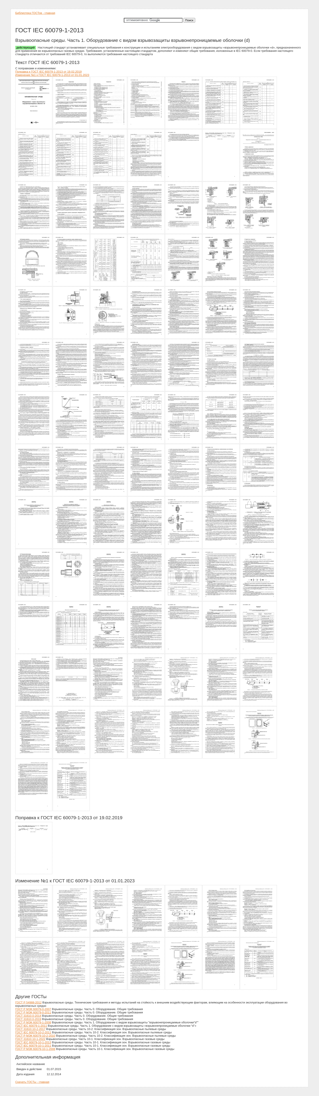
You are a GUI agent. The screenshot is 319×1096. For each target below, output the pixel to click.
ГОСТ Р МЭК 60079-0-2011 (33, 1012)
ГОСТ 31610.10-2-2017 (30, 1029)
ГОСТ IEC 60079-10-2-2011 (33, 1032)
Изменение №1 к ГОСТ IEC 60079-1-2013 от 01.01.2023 (52, 75)
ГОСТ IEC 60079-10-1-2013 (33, 1042)
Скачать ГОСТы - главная (32, 1082)
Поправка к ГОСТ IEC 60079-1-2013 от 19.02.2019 (48, 71)
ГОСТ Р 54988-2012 (28, 1002)
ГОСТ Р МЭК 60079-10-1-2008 (35, 1049)
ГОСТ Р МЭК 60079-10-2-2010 (35, 1035)
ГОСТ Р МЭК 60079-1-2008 (33, 1022)
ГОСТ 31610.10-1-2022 (30, 1039)
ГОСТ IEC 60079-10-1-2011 (33, 1045)
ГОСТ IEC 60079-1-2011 (31, 1025)
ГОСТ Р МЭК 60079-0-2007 (33, 1009)
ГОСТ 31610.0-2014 (28, 1015)
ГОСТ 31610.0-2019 (28, 1019)
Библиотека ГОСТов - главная (35, 13)
